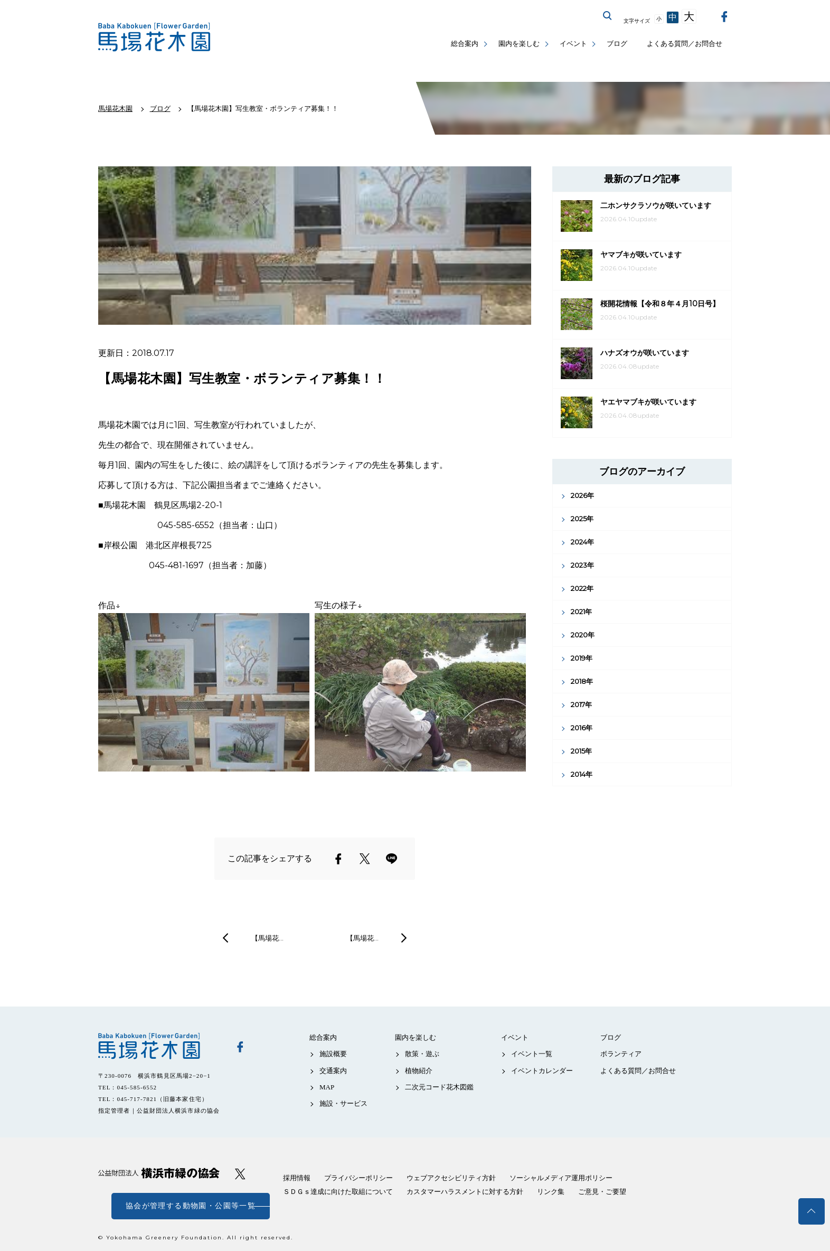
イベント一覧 (531, 1054)
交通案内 (333, 1071)
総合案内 (464, 44)
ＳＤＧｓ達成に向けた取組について (338, 1192)
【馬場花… (267, 938)
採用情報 (296, 1178)
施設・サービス (343, 1103)
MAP (326, 1087)
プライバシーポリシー (358, 1178)
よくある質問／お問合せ (684, 44)
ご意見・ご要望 (602, 1192)
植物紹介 (418, 1071)
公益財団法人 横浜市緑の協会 (159, 1173)
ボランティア (621, 1054)
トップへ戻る (811, 1211)
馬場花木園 (159, 1046)
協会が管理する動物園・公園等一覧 (191, 1206)
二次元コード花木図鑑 (439, 1087)
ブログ (617, 44)
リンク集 (550, 1192)
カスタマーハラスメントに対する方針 (465, 1192)
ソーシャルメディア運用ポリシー (561, 1178)
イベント (573, 44)
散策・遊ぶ (422, 1054)
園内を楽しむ (519, 44)
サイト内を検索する (608, 16)
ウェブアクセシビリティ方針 (451, 1178)
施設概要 (333, 1054)
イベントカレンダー (542, 1071)
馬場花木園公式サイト (156, 37)
